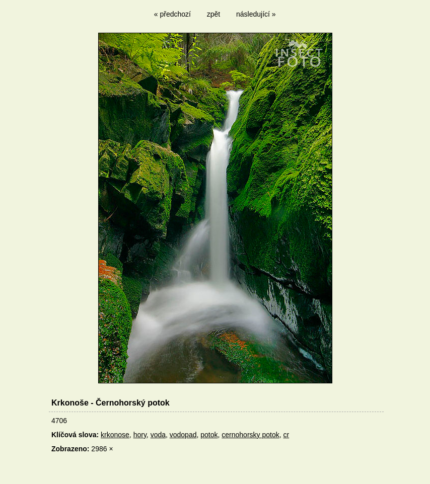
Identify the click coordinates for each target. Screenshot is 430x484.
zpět (213, 14)
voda (158, 435)
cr (286, 435)
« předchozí (172, 14)
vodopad (183, 435)
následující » (256, 14)
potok (209, 435)
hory (140, 435)
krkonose (115, 435)
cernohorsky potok (250, 435)
